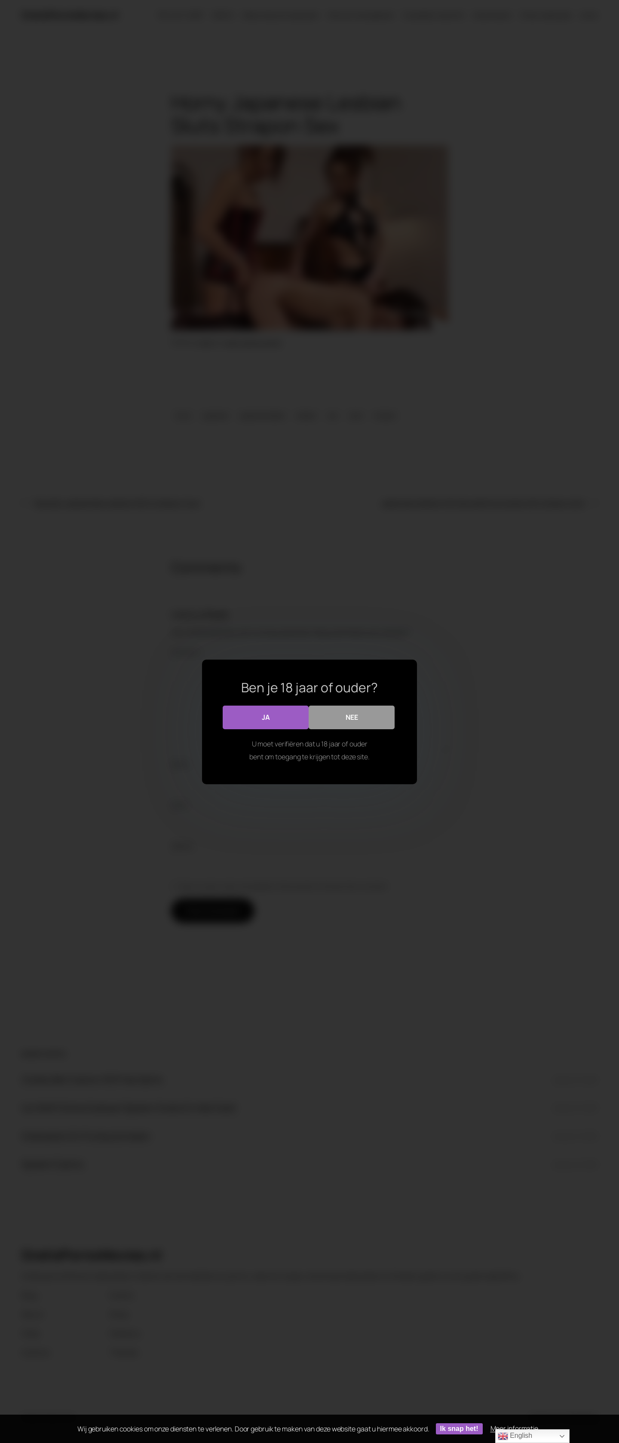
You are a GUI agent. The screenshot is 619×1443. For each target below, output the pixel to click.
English (515, 1436)
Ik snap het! (459, 1428)
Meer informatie (514, 1428)
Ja (266, 717)
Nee (352, 717)
